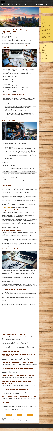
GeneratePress (17, 425)
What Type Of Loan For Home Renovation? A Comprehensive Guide (14, 419)
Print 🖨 (9, 414)
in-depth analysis (30, 116)
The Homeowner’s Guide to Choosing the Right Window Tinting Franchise (47, 31)
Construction (14, 4)
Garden (26, 4)
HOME (2, 4)
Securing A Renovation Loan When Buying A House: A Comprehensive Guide (15, 420)
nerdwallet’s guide (8, 156)
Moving (32, 4)
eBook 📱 (30, 414)
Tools (48, 4)
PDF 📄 (19, 414)
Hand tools (44, 53)
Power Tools (44, 58)
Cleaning (7, 4)
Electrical (21, 4)
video (5, 246)
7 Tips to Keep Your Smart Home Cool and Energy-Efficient (46, 37)
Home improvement (39, 4)
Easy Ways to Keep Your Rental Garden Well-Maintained (46, 21)
